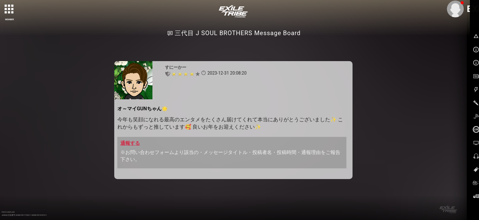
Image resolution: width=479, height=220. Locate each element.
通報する (130, 143)
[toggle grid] (9, 9)
